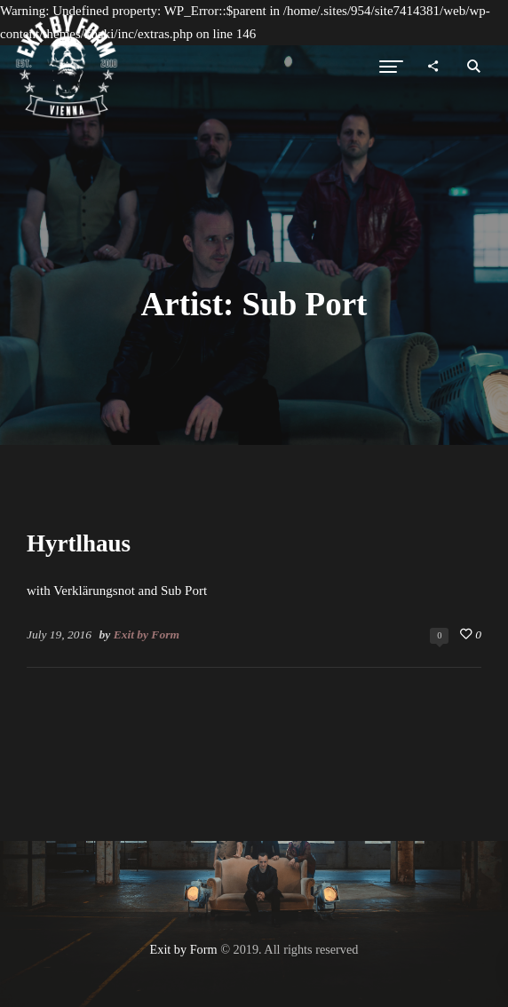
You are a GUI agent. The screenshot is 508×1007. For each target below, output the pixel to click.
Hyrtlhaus (79, 543)
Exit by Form (146, 634)
